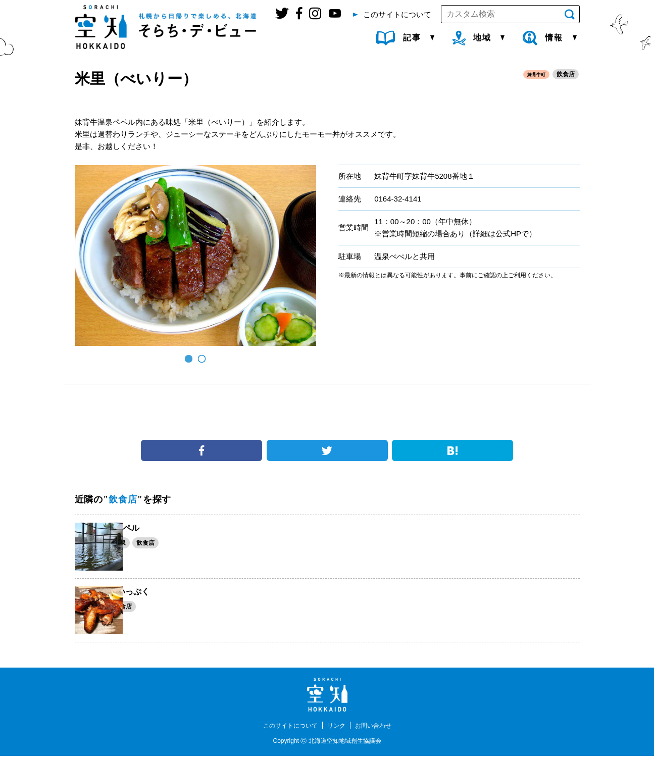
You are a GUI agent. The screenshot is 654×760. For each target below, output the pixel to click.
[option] (195, 255)
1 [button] (189, 359)
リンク (337, 729)
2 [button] (202, 359)
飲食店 (566, 74)
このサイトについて (286, 729)
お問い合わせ (379, 729)
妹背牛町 (533, 74)
